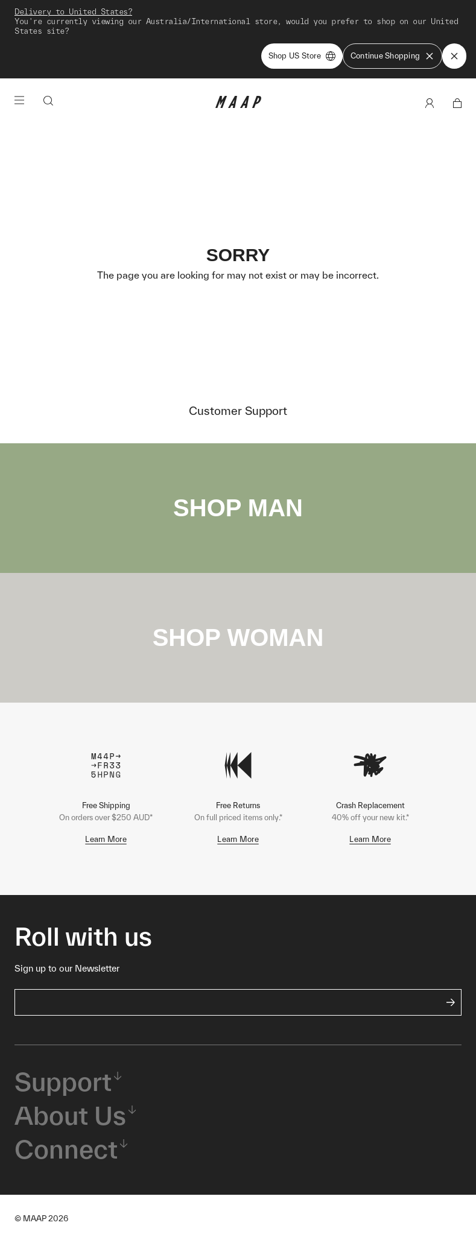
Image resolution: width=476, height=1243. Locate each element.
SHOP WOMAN (238, 637)
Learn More (106, 839)
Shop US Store (301, 56)
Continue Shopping (392, 56)
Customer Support (238, 410)
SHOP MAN (238, 508)
